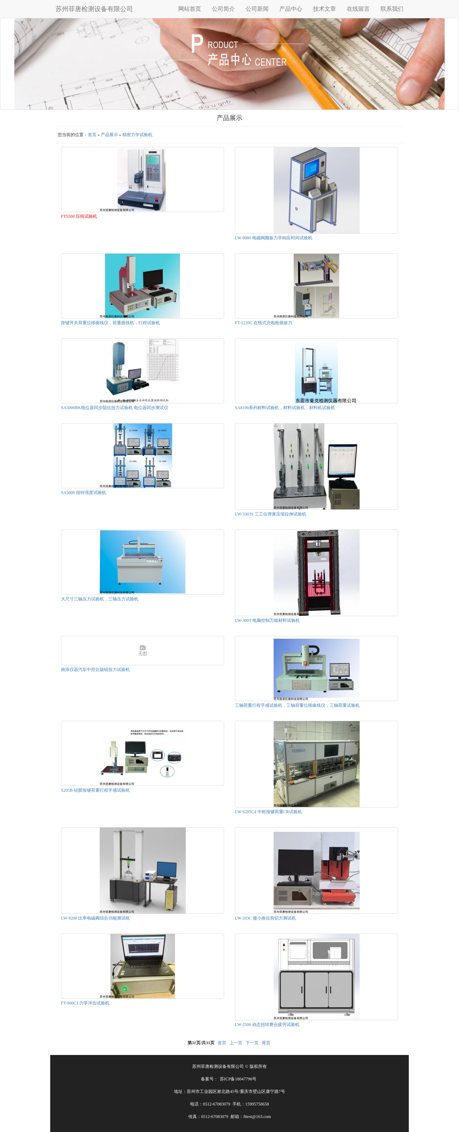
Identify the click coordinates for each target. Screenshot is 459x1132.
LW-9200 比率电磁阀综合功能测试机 (95, 918)
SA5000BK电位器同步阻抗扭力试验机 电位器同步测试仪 (114, 407)
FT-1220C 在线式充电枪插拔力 (263, 322)
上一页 (235, 1042)
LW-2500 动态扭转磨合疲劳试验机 (267, 1024)
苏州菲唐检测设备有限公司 (94, 9)
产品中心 (290, 9)
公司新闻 (257, 9)
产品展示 (109, 134)
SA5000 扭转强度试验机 (83, 492)
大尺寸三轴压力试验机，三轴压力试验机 (99, 598)
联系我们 (391, 9)
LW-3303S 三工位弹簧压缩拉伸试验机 (270, 514)
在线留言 (358, 9)
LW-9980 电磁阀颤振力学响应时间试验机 (273, 237)
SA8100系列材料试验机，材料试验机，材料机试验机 (285, 407)
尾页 (266, 1042)
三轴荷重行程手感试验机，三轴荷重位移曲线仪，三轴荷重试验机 (297, 705)
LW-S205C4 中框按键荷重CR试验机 (268, 811)
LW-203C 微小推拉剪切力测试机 (265, 918)
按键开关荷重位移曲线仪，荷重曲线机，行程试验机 (110, 322)
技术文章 (324, 9)
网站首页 (189, 9)
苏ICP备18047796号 (238, 1078)
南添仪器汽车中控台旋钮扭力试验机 (95, 669)
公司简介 (223, 9)
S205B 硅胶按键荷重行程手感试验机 (95, 790)
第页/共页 (201, 1042)
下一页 (252, 1042)
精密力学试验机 (137, 134)
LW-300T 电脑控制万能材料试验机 (267, 620)
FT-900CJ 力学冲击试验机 (85, 1003)
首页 (92, 134)
